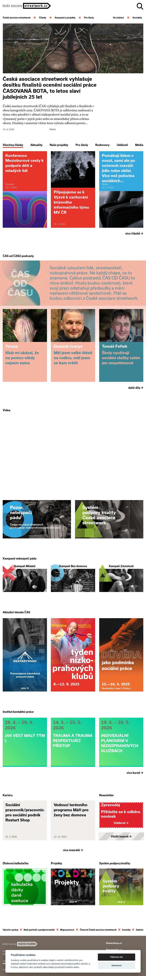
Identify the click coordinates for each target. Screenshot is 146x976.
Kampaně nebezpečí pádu (19, 558)
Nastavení (116, 965)
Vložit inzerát (121, 836)
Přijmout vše (116, 957)
